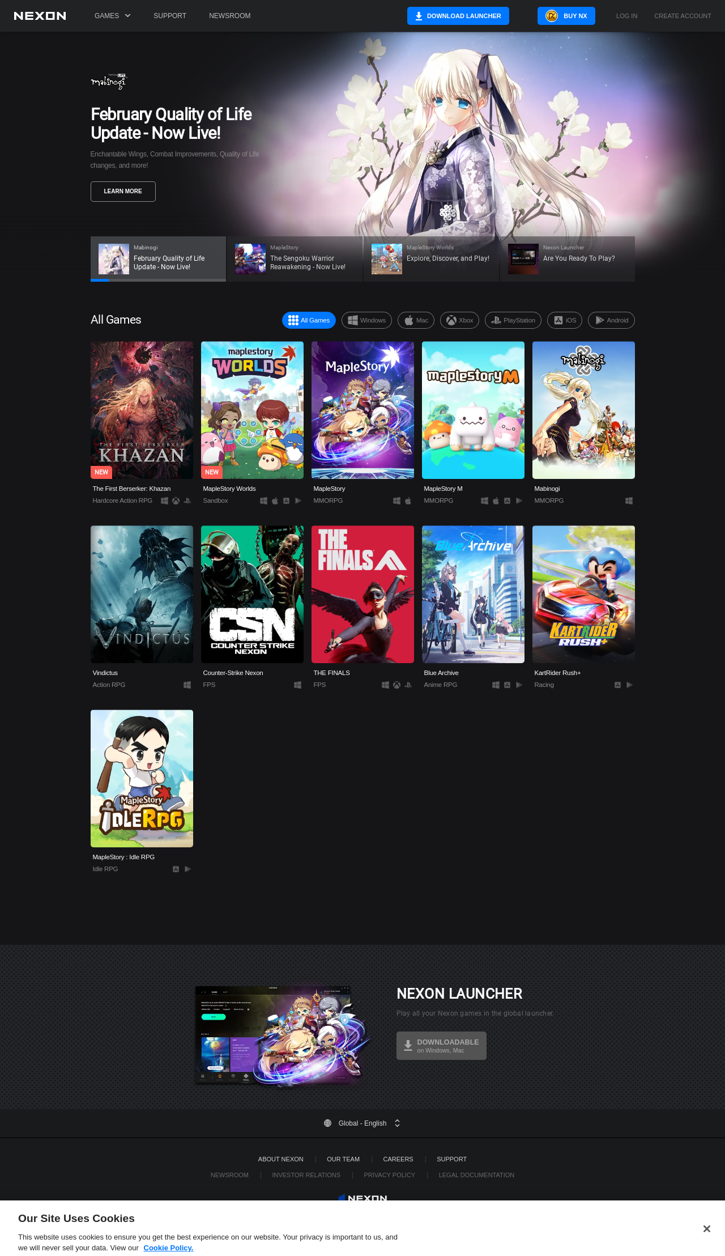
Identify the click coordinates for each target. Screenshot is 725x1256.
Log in (626, 16)
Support (169, 16)
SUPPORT (452, 1159)
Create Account (682, 16)
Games (113, 16)
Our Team (343, 1159)
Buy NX (568, 15)
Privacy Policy (389, 1175)
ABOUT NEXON (281, 1159)
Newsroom (229, 16)
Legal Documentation (477, 1175)
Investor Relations (306, 1175)
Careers (398, 1159)
